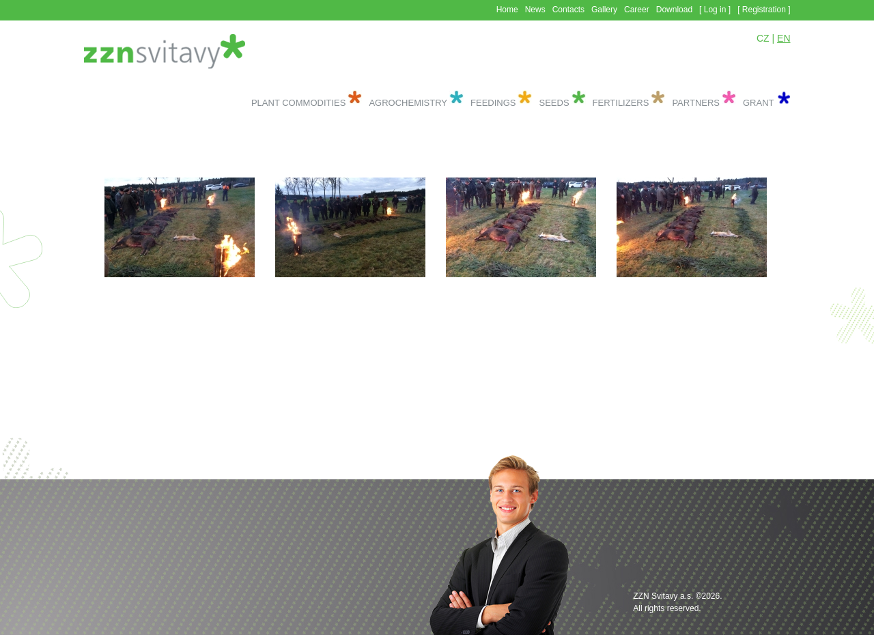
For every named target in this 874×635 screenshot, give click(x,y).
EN (783, 38)
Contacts (568, 9)
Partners (696, 103)
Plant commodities (298, 103)
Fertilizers (621, 103)
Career (636, 9)
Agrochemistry (408, 103)
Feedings (493, 103)
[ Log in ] (715, 9)
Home (507, 9)
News (535, 9)
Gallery (604, 9)
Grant (758, 103)
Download (674, 9)
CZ (763, 38)
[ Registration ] (763, 9)
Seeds (554, 103)
